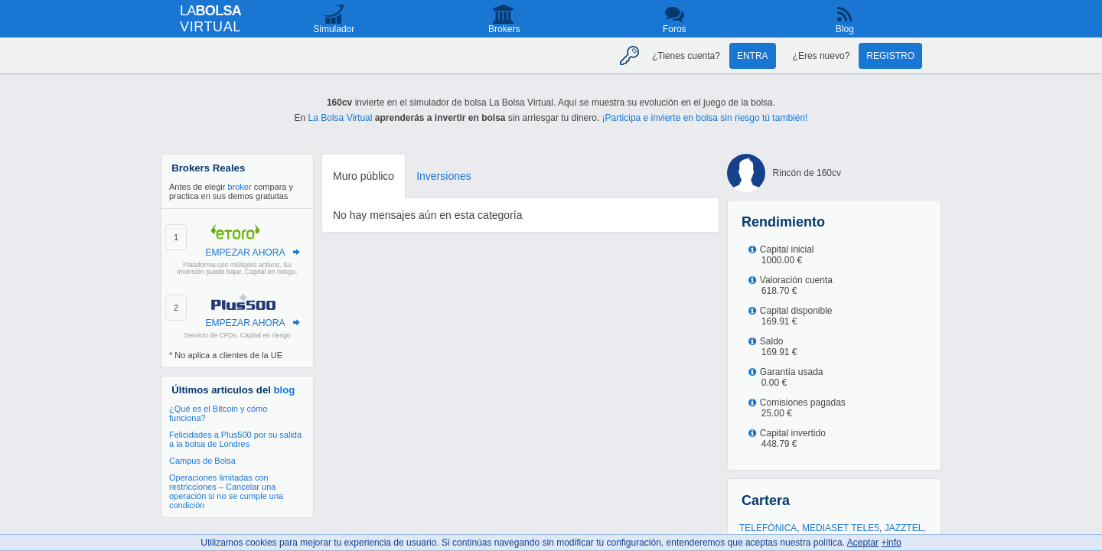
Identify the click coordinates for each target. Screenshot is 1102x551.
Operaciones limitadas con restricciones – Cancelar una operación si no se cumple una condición (226, 491)
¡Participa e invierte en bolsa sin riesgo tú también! (705, 117)
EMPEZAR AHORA (245, 252)
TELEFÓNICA (768, 528)
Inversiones (443, 176)
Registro (890, 56)
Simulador (333, 29)
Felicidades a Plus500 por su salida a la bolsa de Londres (235, 439)
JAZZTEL (904, 528)
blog (284, 390)
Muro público (363, 176)
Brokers (504, 29)
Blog (845, 29)
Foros (674, 29)
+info (891, 542)
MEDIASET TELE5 (840, 528)
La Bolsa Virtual (340, 117)
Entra (752, 56)
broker (239, 186)
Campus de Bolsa (202, 460)
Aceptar (863, 542)
